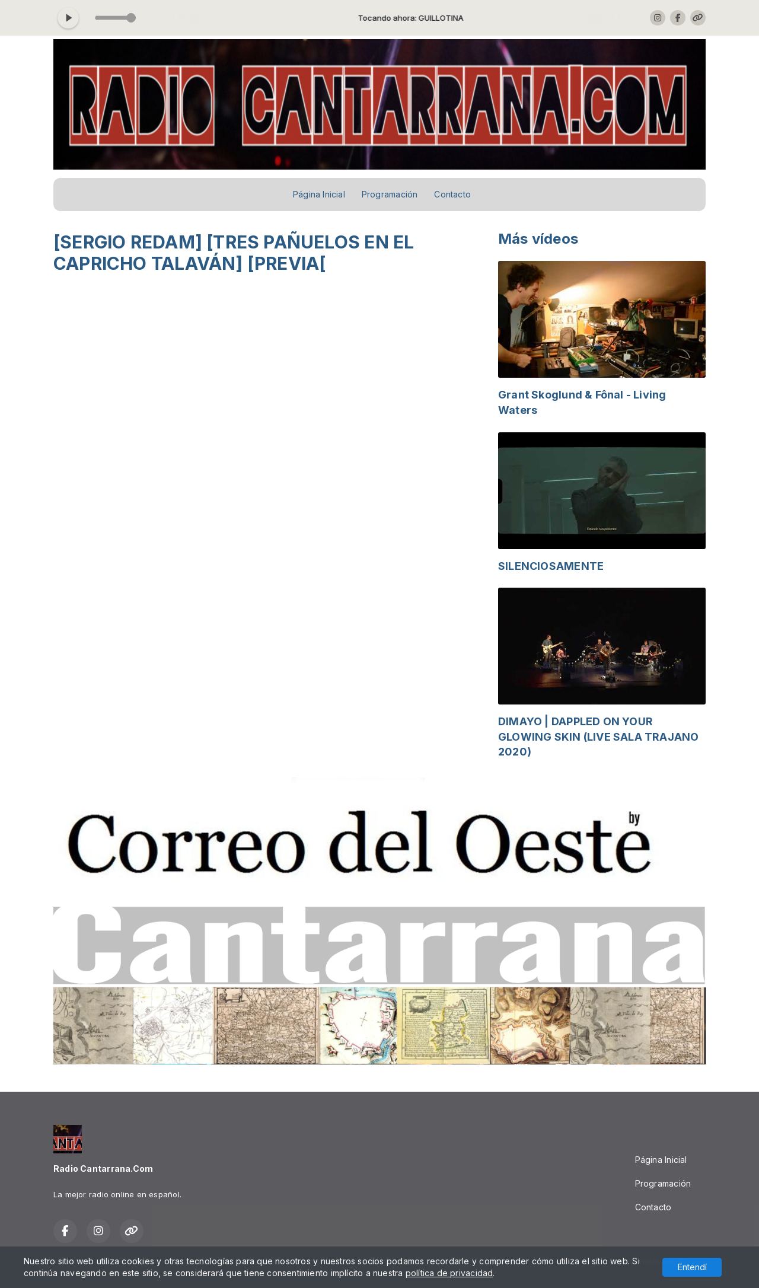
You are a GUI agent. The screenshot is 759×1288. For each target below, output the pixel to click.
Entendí (692, 1267)
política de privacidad (449, 1273)
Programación (390, 194)
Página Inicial (319, 194)
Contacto (452, 194)
